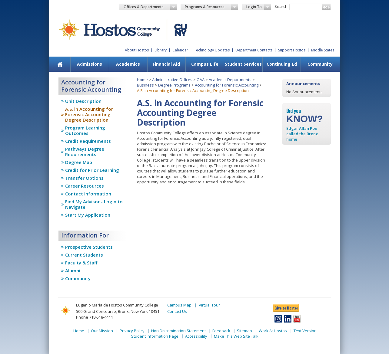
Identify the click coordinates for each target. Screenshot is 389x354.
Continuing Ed (282, 64)
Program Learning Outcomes (85, 130)
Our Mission (102, 330)
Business (145, 85)
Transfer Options (84, 178)
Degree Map (78, 162)
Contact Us (177, 311)
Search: (281, 6)
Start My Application (87, 215)
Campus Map (179, 305)
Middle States (322, 50)
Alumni (72, 270)
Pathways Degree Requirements (84, 151)
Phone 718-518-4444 (94, 317)
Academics (128, 64)
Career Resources (84, 185)
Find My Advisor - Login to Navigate (94, 204)
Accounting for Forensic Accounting (226, 85)
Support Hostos (291, 50)
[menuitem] (60, 64)
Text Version (305, 330)
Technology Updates (212, 50)
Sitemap (244, 330)
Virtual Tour (209, 305)
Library (161, 50)
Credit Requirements (88, 141)
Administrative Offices (172, 79)
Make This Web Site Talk (236, 336)
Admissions (89, 64)
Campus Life (204, 64)
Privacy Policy (132, 330)
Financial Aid (166, 64)
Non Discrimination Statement (178, 330)
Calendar (180, 50)
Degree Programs (174, 85)
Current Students (84, 254)
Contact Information (88, 193)
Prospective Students (89, 247)
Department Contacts (253, 50)
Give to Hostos (286, 307)
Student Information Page (154, 336)
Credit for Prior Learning (92, 170)
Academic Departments (230, 79)
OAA (200, 79)
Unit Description (83, 101)
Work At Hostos (273, 330)
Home (142, 79)
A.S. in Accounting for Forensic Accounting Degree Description (89, 114)
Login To (258, 7)
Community (320, 64)
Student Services (243, 64)
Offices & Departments (150, 7)
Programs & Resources (211, 7)
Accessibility (196, 336)
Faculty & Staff (81, 262)
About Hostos (137, 50)
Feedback (221, 330)
